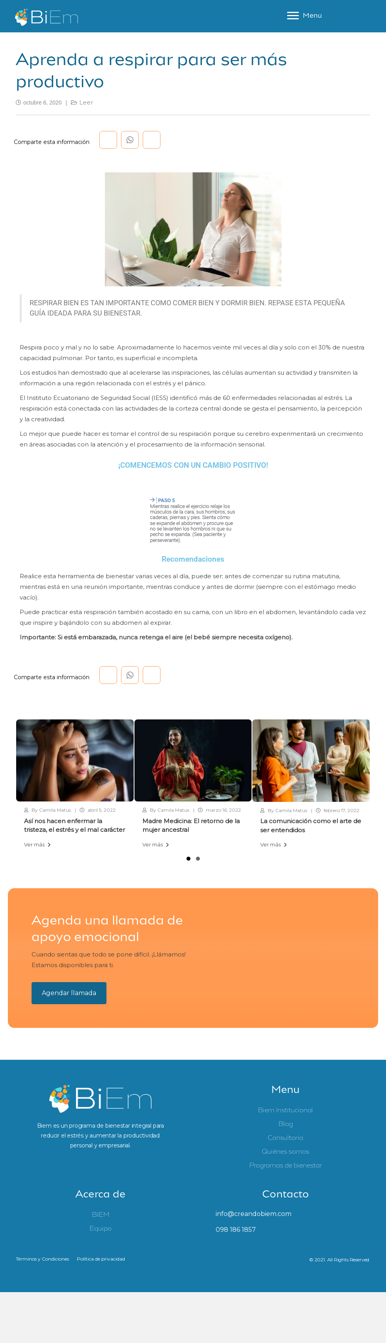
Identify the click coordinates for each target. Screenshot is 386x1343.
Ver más (37, 846)
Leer (86, 104)
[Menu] (304, 17)
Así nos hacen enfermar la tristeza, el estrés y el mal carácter (74, 827)
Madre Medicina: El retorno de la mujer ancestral (191, 827)
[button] (188, 860)
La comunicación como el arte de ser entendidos (310, 827)
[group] (75, 786)
